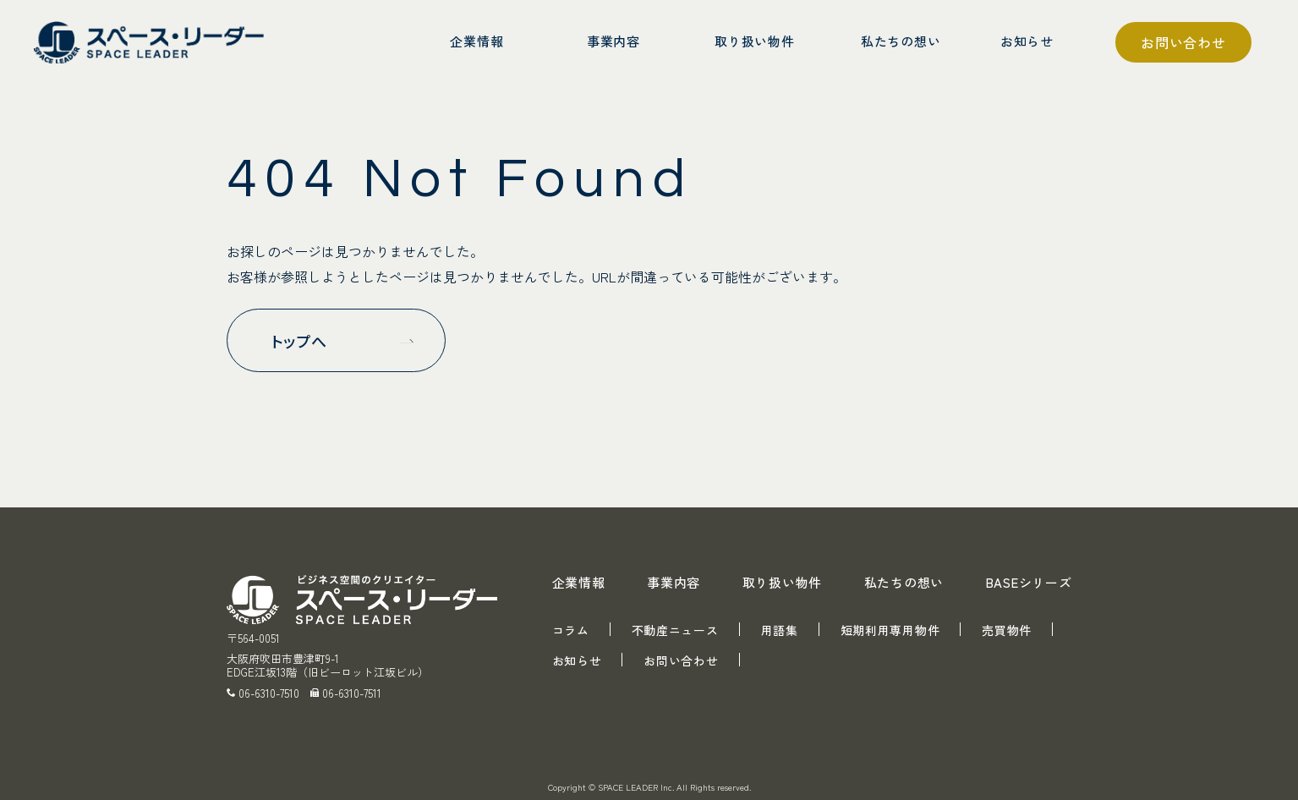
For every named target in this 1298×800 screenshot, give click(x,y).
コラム (570, 630)
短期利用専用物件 (890, 630)
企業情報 (578, 582)
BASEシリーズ (1029, 582)
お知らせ (577, 660)
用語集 (779, 630)
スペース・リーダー (152, 42)
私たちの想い (904, 582)
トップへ (299, 341)
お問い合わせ (1183, 42)
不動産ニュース (675, 630)
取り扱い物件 (782, 582)
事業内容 (673, 582)
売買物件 (1007, 630)
